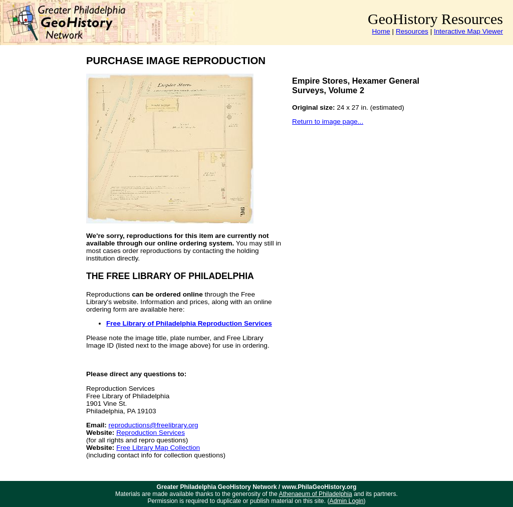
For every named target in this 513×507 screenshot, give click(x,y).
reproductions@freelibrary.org (153, 425)
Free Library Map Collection (158, 447)
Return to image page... (327, 121)
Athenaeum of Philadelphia (315, 493)
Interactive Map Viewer (468, 31)
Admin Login (347, 500)
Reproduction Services (150, 432)
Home (381, 31)
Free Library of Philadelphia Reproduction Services (189, 323)
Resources (412, 31)
